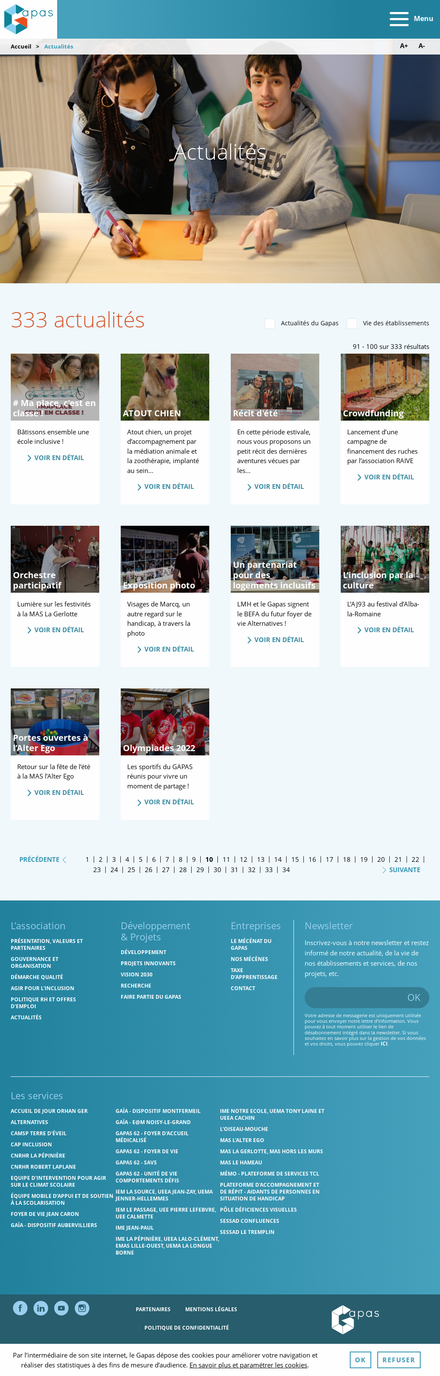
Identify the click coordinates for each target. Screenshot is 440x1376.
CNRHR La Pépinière (38, 1155)
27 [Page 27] (166, 870)
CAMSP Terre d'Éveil (39, 1133)
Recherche (136, 985)
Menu (412, 19)
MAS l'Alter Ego (242, 1140)
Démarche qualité (37, 977)
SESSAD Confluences (249, 1220)
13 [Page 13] (261, 859)
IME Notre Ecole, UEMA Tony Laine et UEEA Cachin (272, 1114)
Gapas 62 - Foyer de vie (147, 1151)
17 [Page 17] (329, 859)
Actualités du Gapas (302, 323)
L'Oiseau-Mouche (244, 1129)
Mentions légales (211, 1309)
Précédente (43, 859)
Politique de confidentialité (186, 1327)
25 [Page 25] (131, 870)
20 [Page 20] (381, 859)
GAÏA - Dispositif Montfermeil (158, 1111)
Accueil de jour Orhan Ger (49, 1111)
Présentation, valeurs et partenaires (47, 944)
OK (414, 997)
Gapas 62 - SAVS (136, 1162)
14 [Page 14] (278, 859)
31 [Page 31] (234, 870)
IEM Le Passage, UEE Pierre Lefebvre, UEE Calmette (166, 1213)
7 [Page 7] (167, 859)
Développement (143, 952)
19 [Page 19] (364, 859)
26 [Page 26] (149, 870)
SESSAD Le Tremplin (247, 1232)
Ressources (226, 1346)
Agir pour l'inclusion (42, 988)
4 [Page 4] (127, 859)
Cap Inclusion (31, 1144)
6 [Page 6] (154, 859)
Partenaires (153, 1309)
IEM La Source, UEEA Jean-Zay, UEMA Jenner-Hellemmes (164, 1195)
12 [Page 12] (244, 859)
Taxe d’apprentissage (254, 974)
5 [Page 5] (141, 859)
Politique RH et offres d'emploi (43, 1003)
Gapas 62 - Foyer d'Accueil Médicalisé (152, 1137)
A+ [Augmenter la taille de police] (404, 45)
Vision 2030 (137, 974)
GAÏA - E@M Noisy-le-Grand (153, 1122)
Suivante (400, 869)
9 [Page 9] (194, 859)
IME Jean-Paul (135, 1227)
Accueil (21, 46)
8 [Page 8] (181, 859)
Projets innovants (148, 963)
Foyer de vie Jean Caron (45, 1214)
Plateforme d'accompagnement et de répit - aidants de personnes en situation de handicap (270, 1191)
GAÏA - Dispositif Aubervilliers (54, 1225)
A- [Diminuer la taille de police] (422, 45)
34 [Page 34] (286, 870)
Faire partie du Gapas (151, 996)
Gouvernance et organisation (34, 962)
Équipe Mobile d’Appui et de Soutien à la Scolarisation (62, 1199)
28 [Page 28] (183, 870)
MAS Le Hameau (241, 1162)
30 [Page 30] (217, 870)
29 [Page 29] (200, 870)
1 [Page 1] (87, 859)
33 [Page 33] (269, 870)
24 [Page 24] (114, 870)
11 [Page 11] (226, 859)
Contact (243, 988)
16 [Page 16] (312, 859)
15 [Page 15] (295, 859)
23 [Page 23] (97, 870)
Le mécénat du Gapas (251, 944)
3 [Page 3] (114, 859)
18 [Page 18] (347, 859)
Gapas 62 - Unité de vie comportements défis (147, 1177)
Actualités (26, 1017)
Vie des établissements (388, 323)
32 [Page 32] (252, 870)
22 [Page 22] (415, 859)
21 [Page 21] (398, 859)
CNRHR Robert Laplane (43, 1166)
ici (384, 1043)
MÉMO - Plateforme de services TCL (269, 1173)
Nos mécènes (249, 959)
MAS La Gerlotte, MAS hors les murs (271, 1151)
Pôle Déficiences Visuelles (258, 1209)
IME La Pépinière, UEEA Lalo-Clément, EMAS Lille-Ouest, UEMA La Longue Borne (167, 1245)
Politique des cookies (163, 1346)
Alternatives (29, 1122)
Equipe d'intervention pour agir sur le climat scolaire (58, 1181)
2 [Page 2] (101, 859)
